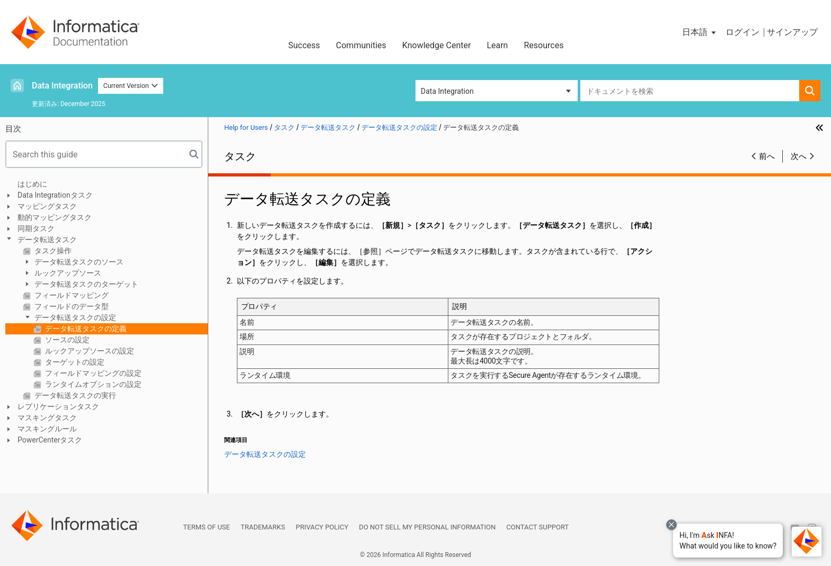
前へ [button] (767, 156)
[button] (728, 541)
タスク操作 (52, 250)
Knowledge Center (436, 45)
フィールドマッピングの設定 (92, 373)
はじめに (32, 184)
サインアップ (792, 32)
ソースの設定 (66, 339)
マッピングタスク (47, 206)
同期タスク (36, 228)
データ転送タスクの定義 (85, 328)
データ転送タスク (47, 239)
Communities (361, 45)
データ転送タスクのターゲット (85, 284)
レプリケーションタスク (58, 406)
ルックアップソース (67, 273)
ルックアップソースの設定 (88, 351)
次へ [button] (799, 156)
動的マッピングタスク (54, 217)
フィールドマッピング (71, 295)
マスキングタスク (47, 417)
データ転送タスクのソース (78, 262)
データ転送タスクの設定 (74, 317)
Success (304, 45)
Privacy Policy (322, 527)
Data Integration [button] (447, 91)
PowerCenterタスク (49, 440)
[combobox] (689, 90)
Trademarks (263, 527)
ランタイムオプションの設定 (92, 384)
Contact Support (537, 527)
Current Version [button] (130, 86)
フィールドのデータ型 (71, 306)
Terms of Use (206, 527)
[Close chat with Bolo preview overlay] (671, 524)
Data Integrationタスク (55, 195)
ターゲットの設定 (73, 362)
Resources (543, 45)
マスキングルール (47, 428)
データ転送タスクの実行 (74, 395)
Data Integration (62, 86)
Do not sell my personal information (427, 527)
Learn (497, 45)
